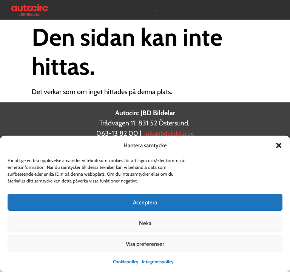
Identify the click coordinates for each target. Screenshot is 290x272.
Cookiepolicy (125, 261)
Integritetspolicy (157, 261)
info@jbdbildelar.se (169, 133)
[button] (278, 145)
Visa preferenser (145, 244)
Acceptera (145, 202)
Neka (145, 223)
